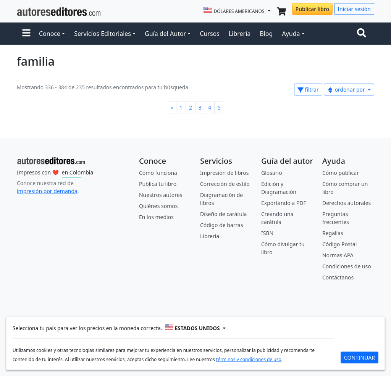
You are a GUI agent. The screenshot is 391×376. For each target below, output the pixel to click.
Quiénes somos (158, 206)
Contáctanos (338, 277)
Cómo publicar (340, 172)
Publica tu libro (157, 183)
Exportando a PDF (283, 203)
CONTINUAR (359, 357)
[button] (26, 34)
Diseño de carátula (223, 214)
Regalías (332, 233)
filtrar (308, 89)
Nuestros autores (160, 194)
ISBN (267, 233)
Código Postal (339, 244)
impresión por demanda (47, 191)
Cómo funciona (158, 172)
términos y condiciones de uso (248, 359)
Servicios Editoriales (102, 33)
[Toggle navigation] (363, 34)
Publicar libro (312, 9)
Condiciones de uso (346, 266)
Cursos (210, 33)
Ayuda (291, 33)
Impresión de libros (224, 172)
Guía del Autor (165, 33)
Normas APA (338, 255)
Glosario (271, 172)
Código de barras (221, 225)
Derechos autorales (346, 203)
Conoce (49, 33)
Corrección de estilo (225, 183)
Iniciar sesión (354, 9)
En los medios (156, 217)
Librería (239, 33)
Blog (266, 33)
